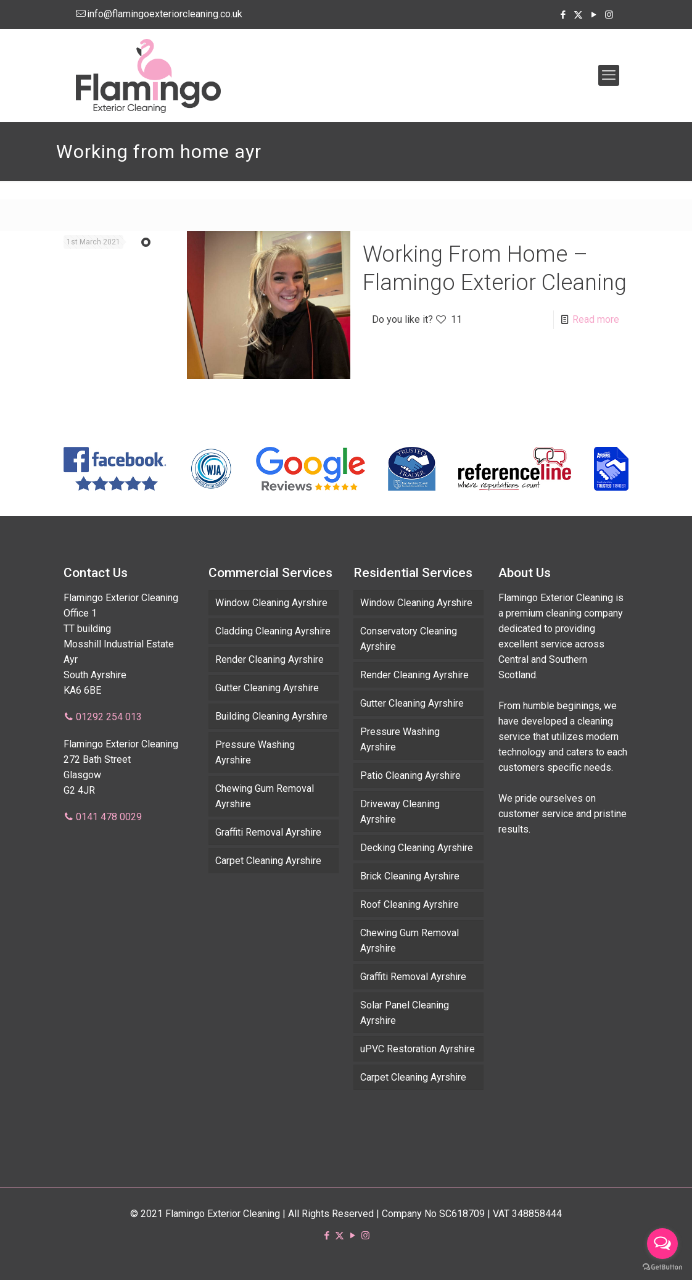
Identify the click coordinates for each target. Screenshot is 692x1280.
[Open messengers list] (662, 1243)
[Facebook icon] (562, 14)
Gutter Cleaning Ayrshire (267, 688)
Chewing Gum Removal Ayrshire (264, 796)
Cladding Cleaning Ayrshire (273, 631)
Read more (595, 319)
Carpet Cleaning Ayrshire (268, 860)
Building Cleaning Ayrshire (271, 716)
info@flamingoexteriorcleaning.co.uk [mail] (164, 14)
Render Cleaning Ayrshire (269, 659)
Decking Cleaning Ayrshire (416, 848)
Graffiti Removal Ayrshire (268, 832)
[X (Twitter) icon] (578, 14)
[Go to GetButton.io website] (662, 1267)
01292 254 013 (109, 717)
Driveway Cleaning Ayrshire (400, 811)
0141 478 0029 (109, 817)
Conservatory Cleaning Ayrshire (408, 638)
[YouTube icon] (593, 14)
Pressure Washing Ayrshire (255, 752)
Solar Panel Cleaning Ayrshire (404, 1012)
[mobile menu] (608, 75)
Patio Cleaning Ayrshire (410, 775)
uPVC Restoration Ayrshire (417, 1049)
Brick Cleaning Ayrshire (409, 876)
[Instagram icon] (609, 14)
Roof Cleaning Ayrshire (409, 904)
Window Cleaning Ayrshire (271, 603)
